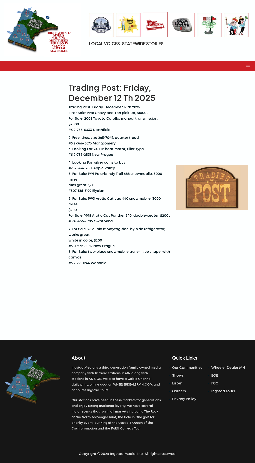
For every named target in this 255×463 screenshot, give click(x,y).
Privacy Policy (184, 399)
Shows (178, 375)
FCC (214, 383)
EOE (214, 375)
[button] (248, 66)
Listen (177, 383)
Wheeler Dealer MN (228, 367)
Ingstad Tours (223, 391)
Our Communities (187, 367)
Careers (179, 391)
